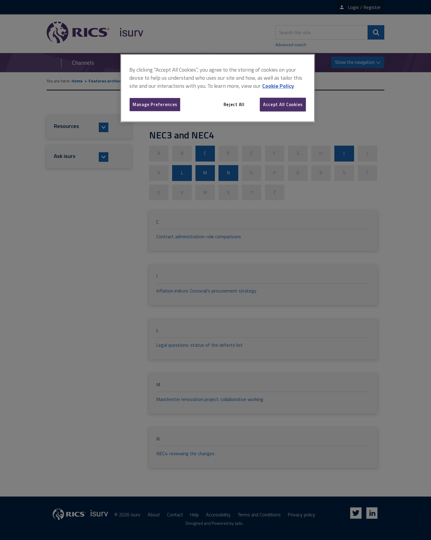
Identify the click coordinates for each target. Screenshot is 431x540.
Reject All (234, 104)
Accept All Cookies (283, 104)
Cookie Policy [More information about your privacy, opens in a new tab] (278, 86)
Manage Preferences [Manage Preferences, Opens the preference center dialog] (155, 104)
